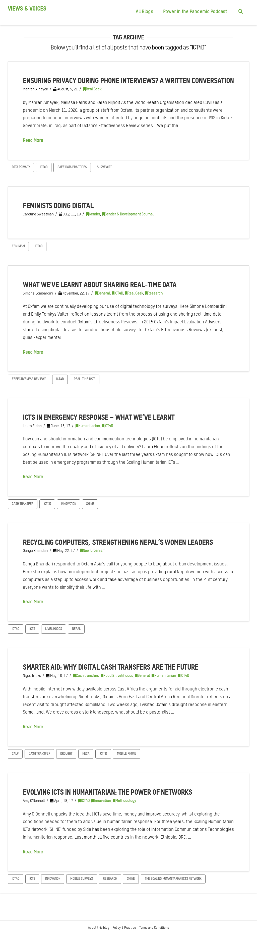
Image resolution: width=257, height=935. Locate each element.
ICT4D (43, 167)
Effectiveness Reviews (29, 379)
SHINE (90, 504)
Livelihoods (53, 629)
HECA (85, 753)
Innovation (68, 504)
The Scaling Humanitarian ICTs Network (173, 879)
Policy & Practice (124, 927)
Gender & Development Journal (128, 214)
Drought (66, 753)
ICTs (32, 629)
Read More (33, 140)
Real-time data (84, 379)
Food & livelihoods (117, 675)
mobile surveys (81, 879)
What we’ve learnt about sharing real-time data (100, 284)
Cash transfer (22, 504)
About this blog (98, 927)
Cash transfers (86, 675)
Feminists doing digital (58, 205)
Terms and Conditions (154, 927)
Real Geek (92, 89)
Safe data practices (72, 167)
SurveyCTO (104, 167)
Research (154, 293)
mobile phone (126, 753)
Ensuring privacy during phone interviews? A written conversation (128, 80)
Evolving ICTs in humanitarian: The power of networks (107, 791)
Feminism (18, 246)
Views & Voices (27, 9)
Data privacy (21, 167)
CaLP (15, 753)
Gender (93, 214)
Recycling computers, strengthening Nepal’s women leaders (118, 542)
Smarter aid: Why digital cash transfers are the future (110, 666)
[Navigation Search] (240, 12)
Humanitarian (88, 426)
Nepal (76, 629)
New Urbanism (92, 550)
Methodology (124, 800)
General (102, 293)
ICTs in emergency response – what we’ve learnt (99, 417)
